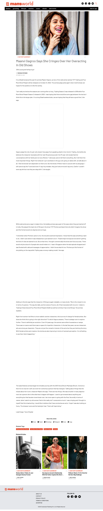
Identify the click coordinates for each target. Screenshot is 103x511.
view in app (93, 8)
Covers (38, 8)
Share (33, 422)
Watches (31, 8)
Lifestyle (23, 8)
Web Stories (52, 8)
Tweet (40, 422)
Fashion (8, 8)
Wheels (44, 8)
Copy (70, 422)
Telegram (56, 422)
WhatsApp (47, 422)
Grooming (16, 8)
